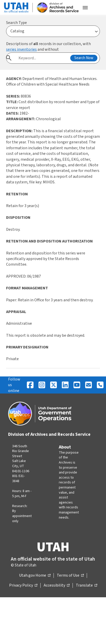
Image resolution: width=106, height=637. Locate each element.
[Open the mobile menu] (85, 7)
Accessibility (56, 585)
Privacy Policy (23, 585)
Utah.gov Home (34, 575)
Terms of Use (70, 575)
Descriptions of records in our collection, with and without (48, 46)
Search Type (16, 22)
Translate (86, 585)
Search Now (83, 58)
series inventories (21, 49)
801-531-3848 (18, 478)
